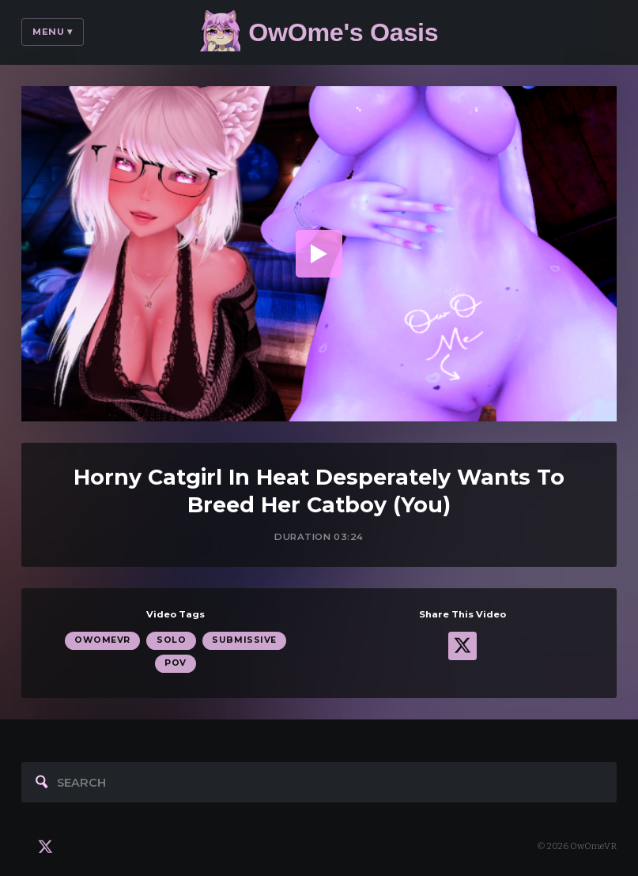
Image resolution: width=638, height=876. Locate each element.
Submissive (244, 640)
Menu (52, 31)
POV (175, 663)
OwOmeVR (102, 640)
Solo (171, 640)
